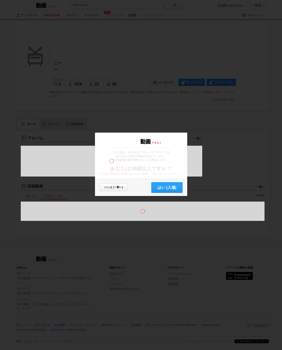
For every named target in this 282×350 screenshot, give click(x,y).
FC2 (130, 141)
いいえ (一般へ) (113, 187)
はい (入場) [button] (166, 187)
